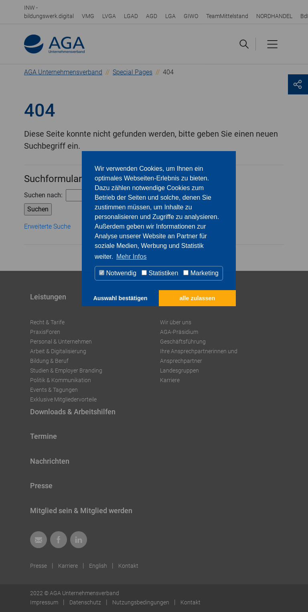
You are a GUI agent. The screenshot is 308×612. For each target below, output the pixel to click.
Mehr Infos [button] (131, 256)
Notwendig (117, 273)
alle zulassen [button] (197, 298)
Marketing (201, 273)
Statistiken (160, 273)
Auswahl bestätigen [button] (120, 298)
